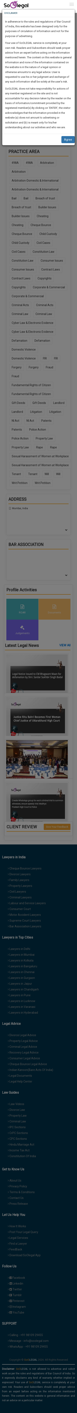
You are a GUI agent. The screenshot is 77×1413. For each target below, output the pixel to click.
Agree (68, 139)
